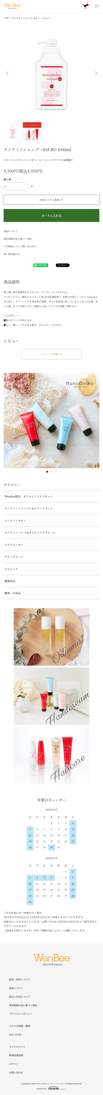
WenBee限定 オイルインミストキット (29, 496)
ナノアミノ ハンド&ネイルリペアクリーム (30, 532)
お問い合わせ (16, 1072)
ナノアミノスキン (15, 520)
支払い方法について (19, 996)
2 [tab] (51, 472)
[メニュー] (96, 6)
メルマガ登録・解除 (19, 1026)
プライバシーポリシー (20, 1013)
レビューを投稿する (51, 354)
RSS (11, 1034)
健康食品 (10, 581)
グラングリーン (14, 557)
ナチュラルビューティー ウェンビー (50, 1083)
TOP (7, 18)
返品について (11, 231)
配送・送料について (19, 979)
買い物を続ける (12, 254)
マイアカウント (17, 1046)
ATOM (18, 1034)
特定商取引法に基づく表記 (18, 238)
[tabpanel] (51, 420)
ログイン (13, 1064)
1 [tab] (47, 472)
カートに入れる (51, 216)
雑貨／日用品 (13, 593)
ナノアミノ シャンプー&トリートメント (31, 18)
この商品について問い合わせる (20, 246)
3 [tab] (56, 472)
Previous (8, 73)
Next (95, 73)
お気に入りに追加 (51, 199)
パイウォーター (14, 545)
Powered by (51, 1088)
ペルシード (11, 569)
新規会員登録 (16, 1055)
